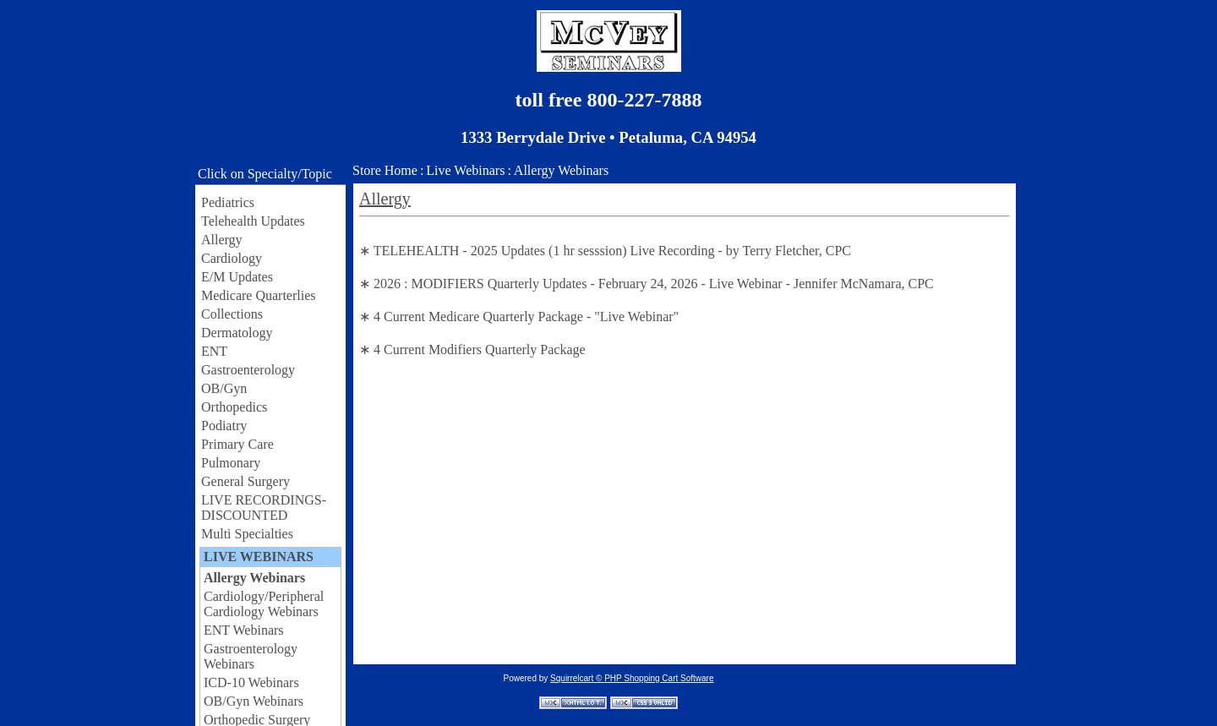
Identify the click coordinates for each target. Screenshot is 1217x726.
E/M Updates (237, 277)
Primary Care (237, 444)
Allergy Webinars (254, 577)
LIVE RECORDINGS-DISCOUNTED (263, 507)
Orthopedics (234, 407)
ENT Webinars (244, 630)
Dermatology (236, 332)
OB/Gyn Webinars (253, 701)
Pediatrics (227, 202)
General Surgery (245, 481)
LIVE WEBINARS (259, 556)
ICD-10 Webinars (251, 682)
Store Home (384, 170)
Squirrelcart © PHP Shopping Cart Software (631, 678)
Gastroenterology (248, 370)
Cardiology (231, 258)
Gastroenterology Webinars (250, 656)
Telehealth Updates (253, 221)
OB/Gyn (224, 388)
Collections (232, 314)
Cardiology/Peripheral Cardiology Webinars (264, 604)
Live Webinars (465, 170)
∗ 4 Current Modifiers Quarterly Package (472, 349)
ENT (214, 351)
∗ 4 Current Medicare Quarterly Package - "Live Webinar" (519, 316)
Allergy (222, 239)
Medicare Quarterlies (258, 295)
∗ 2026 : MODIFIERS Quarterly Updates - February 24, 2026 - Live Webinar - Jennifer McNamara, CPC (646, 283)
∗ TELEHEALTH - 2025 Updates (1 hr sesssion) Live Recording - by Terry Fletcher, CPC (605, 250)
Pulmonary (230, 463)
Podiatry (224, 425)
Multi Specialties (247, 534)
